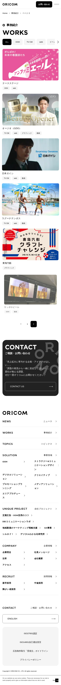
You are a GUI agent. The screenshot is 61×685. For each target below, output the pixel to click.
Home (4, 13)
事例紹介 (15, 13)
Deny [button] (54, 680)
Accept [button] (57, 680)
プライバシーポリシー (30, 660)
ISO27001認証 (30, 633)
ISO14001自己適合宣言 (30, 642)
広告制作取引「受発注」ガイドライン (30, 651)
